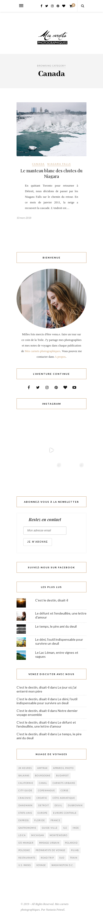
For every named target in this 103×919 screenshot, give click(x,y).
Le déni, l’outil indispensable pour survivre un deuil (47, 701)
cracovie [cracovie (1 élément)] (24, 798)
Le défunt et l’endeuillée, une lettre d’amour (46, 724)
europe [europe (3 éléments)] (43, 813)
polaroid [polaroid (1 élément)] (71, 842)
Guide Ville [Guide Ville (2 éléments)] (50, 828)
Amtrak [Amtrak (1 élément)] (42, 768)
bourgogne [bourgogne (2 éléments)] (43, 775)
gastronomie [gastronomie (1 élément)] (27, 828)
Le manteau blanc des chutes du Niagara (51, 173)
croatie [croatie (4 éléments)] (42, 798)
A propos (60, 356)
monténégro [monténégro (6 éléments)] (58, 835)
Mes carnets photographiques (42, 351)
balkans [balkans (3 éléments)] (23, 775)
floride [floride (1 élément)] (39, 820)
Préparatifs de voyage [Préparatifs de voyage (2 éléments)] (50, 850)
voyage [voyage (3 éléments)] (41, 865)
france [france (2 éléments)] (55, 820)
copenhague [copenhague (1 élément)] (46, 790)
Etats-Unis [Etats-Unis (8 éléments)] (25, 813)
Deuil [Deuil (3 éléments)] (58, 805)
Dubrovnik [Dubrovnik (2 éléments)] (75, 805)
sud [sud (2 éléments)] (61, 857)
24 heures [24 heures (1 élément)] (25, 768)
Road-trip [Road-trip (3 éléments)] (47, 857)
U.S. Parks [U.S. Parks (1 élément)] (24, 865)
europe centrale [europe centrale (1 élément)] (65, 813)
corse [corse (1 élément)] (65, 790)
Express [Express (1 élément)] (23, 820)
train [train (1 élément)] (73, 857)
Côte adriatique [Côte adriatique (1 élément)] (64, 798)
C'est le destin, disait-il (51, 600)
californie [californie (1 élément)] (25, 783)
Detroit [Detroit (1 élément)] (43, 805)
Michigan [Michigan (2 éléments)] (37, 835)
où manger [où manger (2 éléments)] (26, 842)
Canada (38, 164)
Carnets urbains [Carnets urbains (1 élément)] (64, 783)
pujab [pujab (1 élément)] (75, 850)
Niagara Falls (59, 164)
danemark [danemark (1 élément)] (25, 805)
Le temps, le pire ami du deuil (56, 626)
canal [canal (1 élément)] (43, 783)
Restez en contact (45, 519)
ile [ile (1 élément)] (65, 828)
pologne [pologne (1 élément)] (24, 850)
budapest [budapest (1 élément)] (62, 775)
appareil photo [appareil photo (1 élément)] (63, 768)
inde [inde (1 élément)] (76, 828)
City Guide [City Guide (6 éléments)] (25, 790)
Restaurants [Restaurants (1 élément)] (26, 857)
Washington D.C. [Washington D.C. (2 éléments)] (63, 865)
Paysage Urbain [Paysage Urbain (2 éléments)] (49, 842)
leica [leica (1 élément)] (22, 835)
